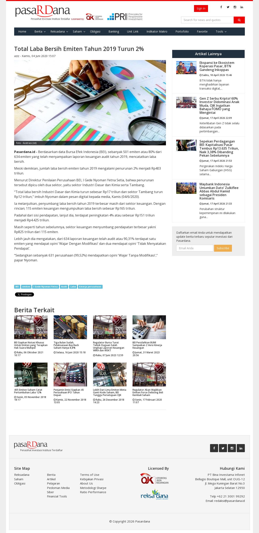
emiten (26, 286)
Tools (219, 31)
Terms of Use (89, 475)
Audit (64, 286)
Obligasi (95, 31)
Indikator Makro (156, 31)
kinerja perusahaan (90, 286)
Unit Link (132, 31)
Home (22, 31)
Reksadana (57, 31)
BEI (17, 286)
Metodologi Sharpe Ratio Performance (93, 490)
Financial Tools (57, 496)
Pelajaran (53, 483)
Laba (73, 286)
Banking (113, 31)
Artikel (51, 479)
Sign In (201, 8)
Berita (38, 31)
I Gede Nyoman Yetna (45, 286)
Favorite (202, 31)
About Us (86, 483)
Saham (77, 31)
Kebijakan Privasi (91, 479)
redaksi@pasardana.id (229, 501)
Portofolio (182, 31)
